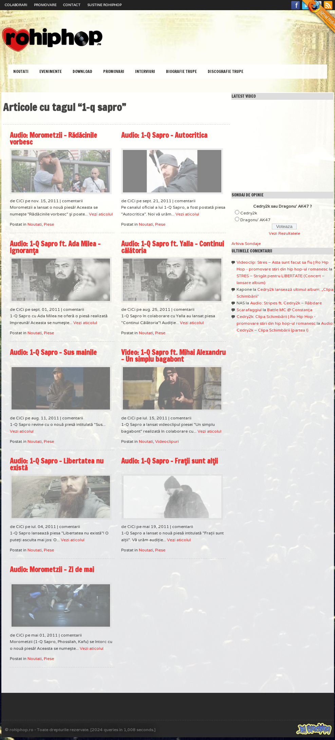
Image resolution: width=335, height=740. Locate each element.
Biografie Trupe (181, 71)
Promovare (45, 5)
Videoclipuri (167, 441)
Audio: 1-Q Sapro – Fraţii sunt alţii (169, 461)
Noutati (21, 71)
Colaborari (16, 5)
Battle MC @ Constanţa (289, 309)
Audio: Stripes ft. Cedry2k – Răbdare (286, 302)
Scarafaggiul (249, 309)
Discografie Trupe (225, 71)
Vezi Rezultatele (284, 233)
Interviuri (145, 71)
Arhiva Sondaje (246, 243)
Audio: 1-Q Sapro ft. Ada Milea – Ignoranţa (55, 247)
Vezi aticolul (101, 213)
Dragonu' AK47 (255, 219)
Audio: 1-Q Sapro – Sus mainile (53, 352)
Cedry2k (248, 212)
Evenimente (50, 71)
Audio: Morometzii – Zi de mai (52, 569)
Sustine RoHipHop (104, 5)
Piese (49, 224)
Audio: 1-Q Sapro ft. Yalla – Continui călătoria (172, 247)
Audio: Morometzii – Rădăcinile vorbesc (53, 138)
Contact (71, 5)
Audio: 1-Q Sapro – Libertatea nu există (57, 464)
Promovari (113, 71)
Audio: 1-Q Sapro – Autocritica (164, 135)
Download (82, 71)
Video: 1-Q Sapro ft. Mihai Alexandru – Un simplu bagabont (173, 355)
